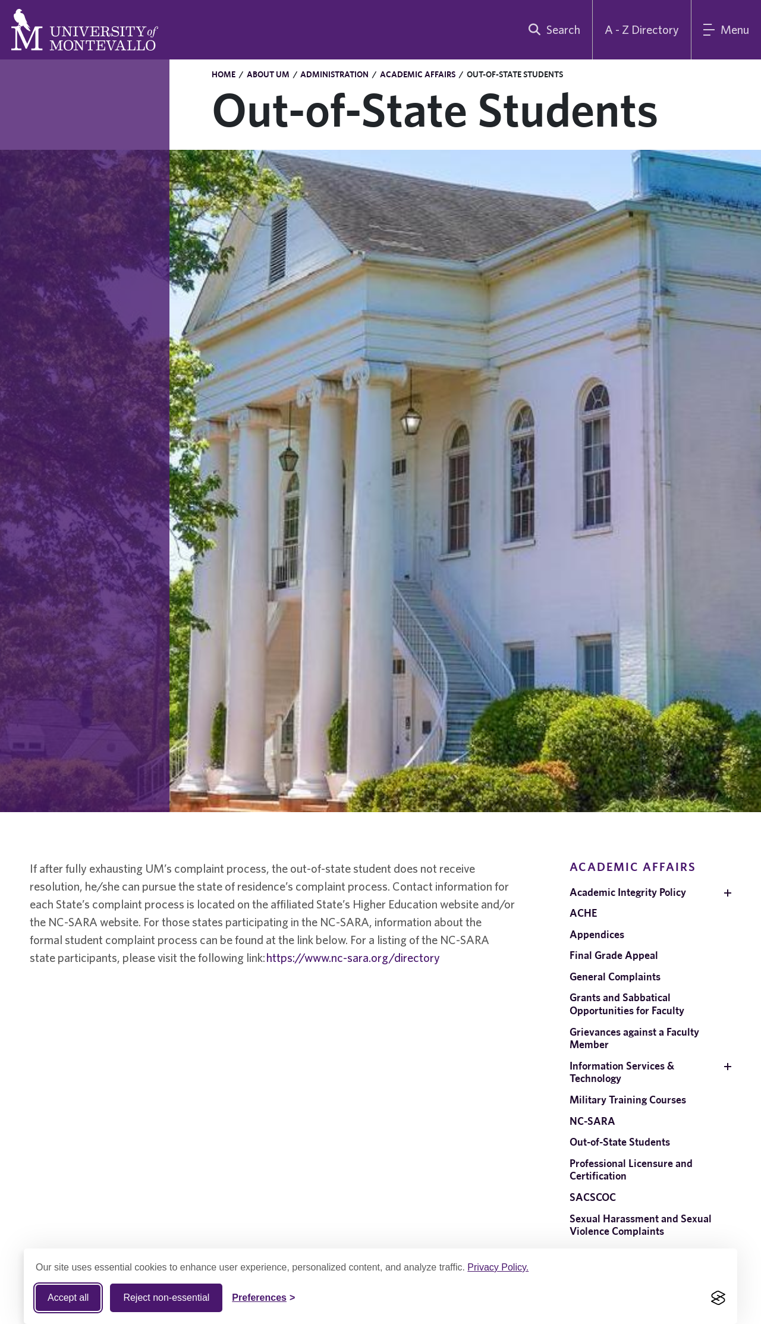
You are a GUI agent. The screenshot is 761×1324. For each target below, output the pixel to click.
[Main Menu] (726, 29)
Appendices (597, 934)
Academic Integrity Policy (628, 892)
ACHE (583, 913)
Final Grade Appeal (614, 955)
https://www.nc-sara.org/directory (353, 957)
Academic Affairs (417, 74)
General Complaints (615, 976)
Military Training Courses (628, 1099)
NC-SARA (592, 1121)
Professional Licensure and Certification (631, 1170)
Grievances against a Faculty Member (634, 1038)
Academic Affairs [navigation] (633, 866)
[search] (552, 29)
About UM (268, 74)
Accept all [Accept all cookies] (68, 1297)
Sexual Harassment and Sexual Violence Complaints (641, 1225)
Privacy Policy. (498, 1267)
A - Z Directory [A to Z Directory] (642, 29)
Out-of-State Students (620, 1142)
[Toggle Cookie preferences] (263, 1298)
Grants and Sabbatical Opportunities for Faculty (627, 1004)
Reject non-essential (166, 1297)
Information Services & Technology (622, 1072)
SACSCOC (593, 1197)
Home (223, 74)
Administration (334, 74)
